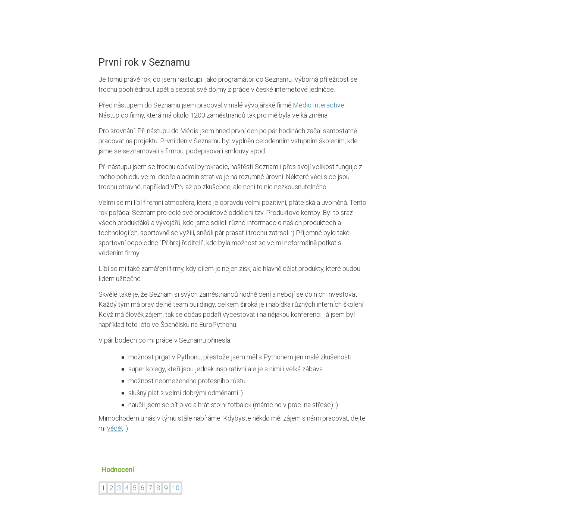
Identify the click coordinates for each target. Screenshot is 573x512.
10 (175, 488)
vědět (115, 428)
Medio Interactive (318, 105)
